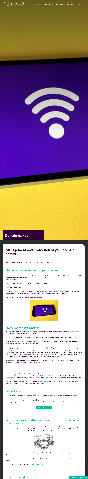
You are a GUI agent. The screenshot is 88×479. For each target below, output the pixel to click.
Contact (73, 4)
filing (50, 375)
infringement (9, 375)
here (9, 297)
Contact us (41, 407)
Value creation (59, 4)
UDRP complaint (44, 381)
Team (45, 4)
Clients (51, 4)
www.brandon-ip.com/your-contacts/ (39, 464)
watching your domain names (54, 374)
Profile (39, 4)
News (67, 4)
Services (33, 4)
